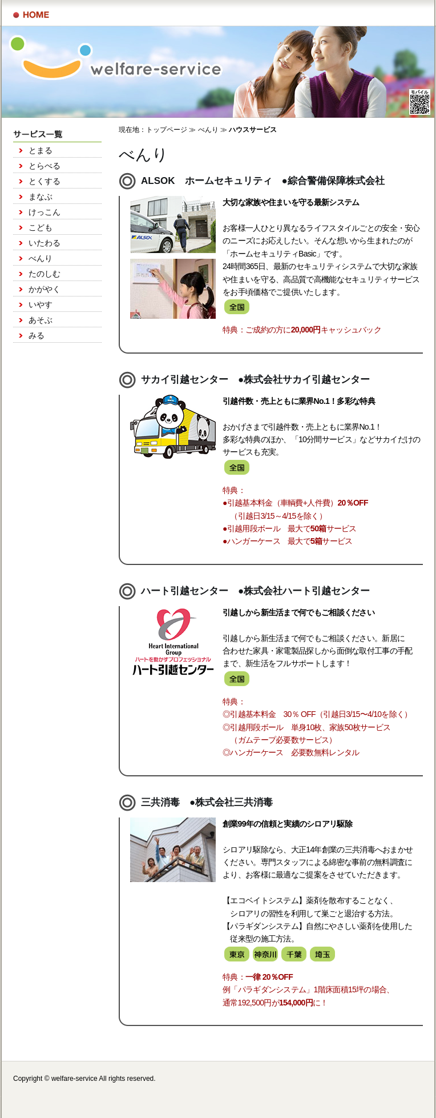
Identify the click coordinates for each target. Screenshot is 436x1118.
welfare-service (74, 1079)
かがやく (44, 289)
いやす (41, 304)
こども (41, 227)
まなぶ (41, 196)
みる (37, 335)
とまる (41, 150)
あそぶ (41, 319)
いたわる (44, 242)
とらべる (44, 165)
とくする (44, 181)
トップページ (166, 130)
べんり (41, 258)
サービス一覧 (31, 15)
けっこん (44, 212)
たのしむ (44, 273)
